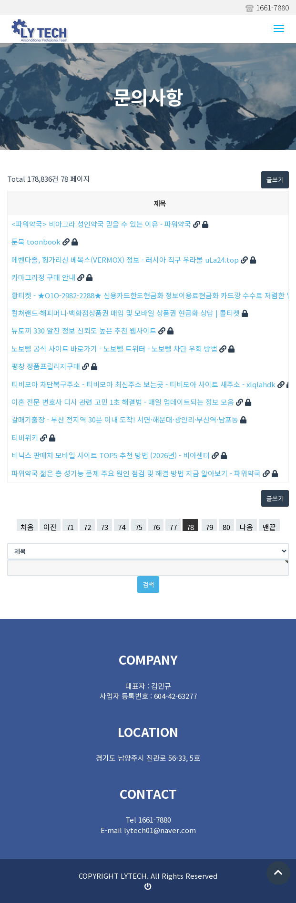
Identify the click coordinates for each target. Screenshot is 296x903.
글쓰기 (275, 179)
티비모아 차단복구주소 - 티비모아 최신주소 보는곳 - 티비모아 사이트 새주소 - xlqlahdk (144, 384)
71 (70, 526)
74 (121, 526)
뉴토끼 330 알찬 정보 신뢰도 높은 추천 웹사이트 (84, 330)
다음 (246, 526)
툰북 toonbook (36, 241)
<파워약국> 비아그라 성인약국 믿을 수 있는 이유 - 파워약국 (102, 224)
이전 (50, 526)
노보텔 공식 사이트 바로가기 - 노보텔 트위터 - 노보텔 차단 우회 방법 (115, 348)
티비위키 (25, 437)
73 (104, 526)
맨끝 (269, 526)
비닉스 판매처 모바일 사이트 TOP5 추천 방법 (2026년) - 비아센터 (111, 455)
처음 (27, 526)
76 (156, 526)
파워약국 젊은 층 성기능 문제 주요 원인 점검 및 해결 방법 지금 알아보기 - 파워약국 (137, 473)
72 (87, 526)
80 (226, 526)
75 (139, 526)
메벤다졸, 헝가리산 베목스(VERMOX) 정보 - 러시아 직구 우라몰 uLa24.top (126, 260)
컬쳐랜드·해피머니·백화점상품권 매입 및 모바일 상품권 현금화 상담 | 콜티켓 (126, 313)
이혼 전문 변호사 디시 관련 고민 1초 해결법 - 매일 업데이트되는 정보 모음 (123, 402)
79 (209, 526)
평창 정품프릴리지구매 (46, 366)
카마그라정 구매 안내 (44, 277)
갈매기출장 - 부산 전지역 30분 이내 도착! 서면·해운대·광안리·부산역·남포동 (125, 419)
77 (173, 526)
